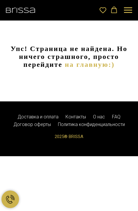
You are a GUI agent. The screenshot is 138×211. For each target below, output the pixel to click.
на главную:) (90, 64)
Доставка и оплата (38, 117)
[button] (102, 9)
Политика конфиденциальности (91, 124)
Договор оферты (32, 124)
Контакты (75, 117)
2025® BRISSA (69, 136)
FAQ (116, 117)
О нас (99, 117)
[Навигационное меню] (128, 10)
